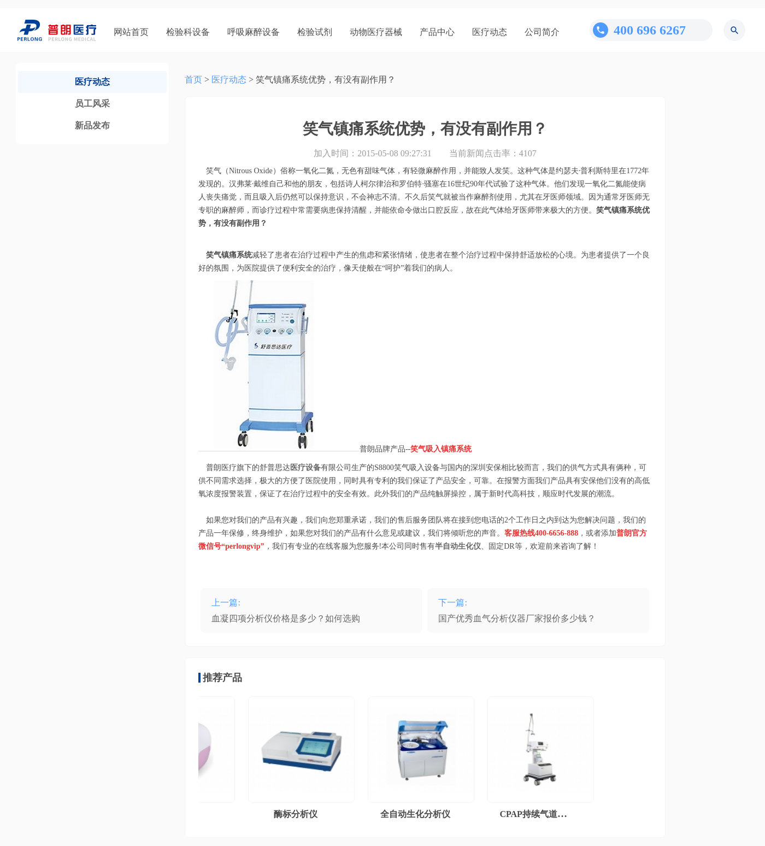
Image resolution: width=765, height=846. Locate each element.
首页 (193, 79)
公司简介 (542, 32)
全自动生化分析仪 (417, 814)
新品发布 (92, 125)
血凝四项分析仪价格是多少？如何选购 (285, 618)
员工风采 (92, 103)
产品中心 (437, 32)
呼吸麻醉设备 (253, 32)
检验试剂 (314, 32)
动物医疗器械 (376, 32)
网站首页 (131, 32)
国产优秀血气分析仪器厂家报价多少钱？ (517, 618)
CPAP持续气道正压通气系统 (556, 814)
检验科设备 (188, 32)
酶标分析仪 (298, 814)
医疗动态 (489, 32)
